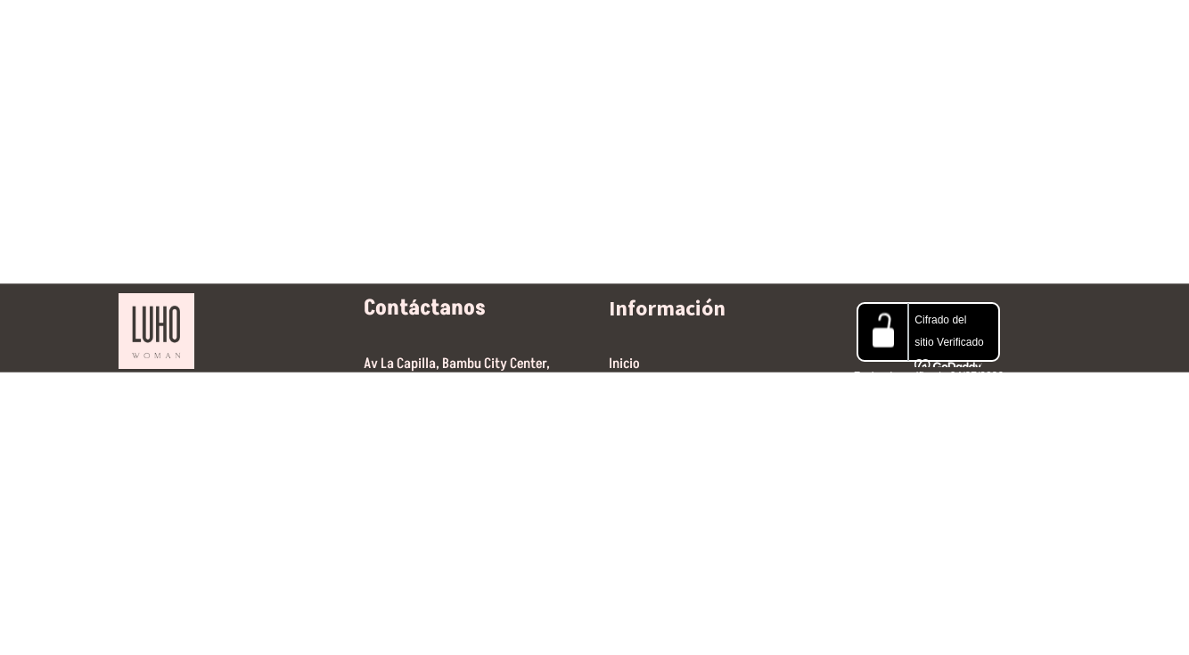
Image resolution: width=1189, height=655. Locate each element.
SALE (600, 34)
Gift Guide (686, 34)
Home (284, 34)
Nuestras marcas (398, 34)
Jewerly (521, 34)
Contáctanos (804, 34)
